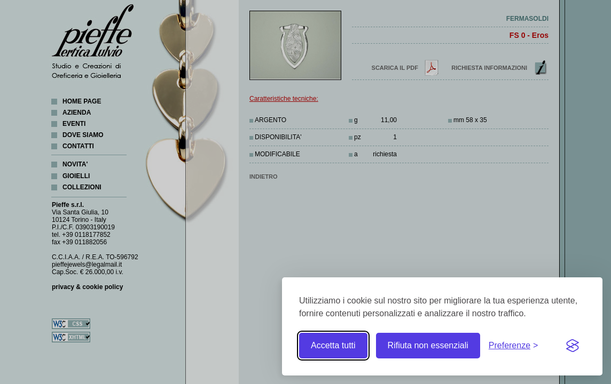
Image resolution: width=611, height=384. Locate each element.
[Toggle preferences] (513, 345)
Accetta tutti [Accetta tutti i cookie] (333, 345)
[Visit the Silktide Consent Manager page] (572, 345)
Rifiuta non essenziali (428, 345)
